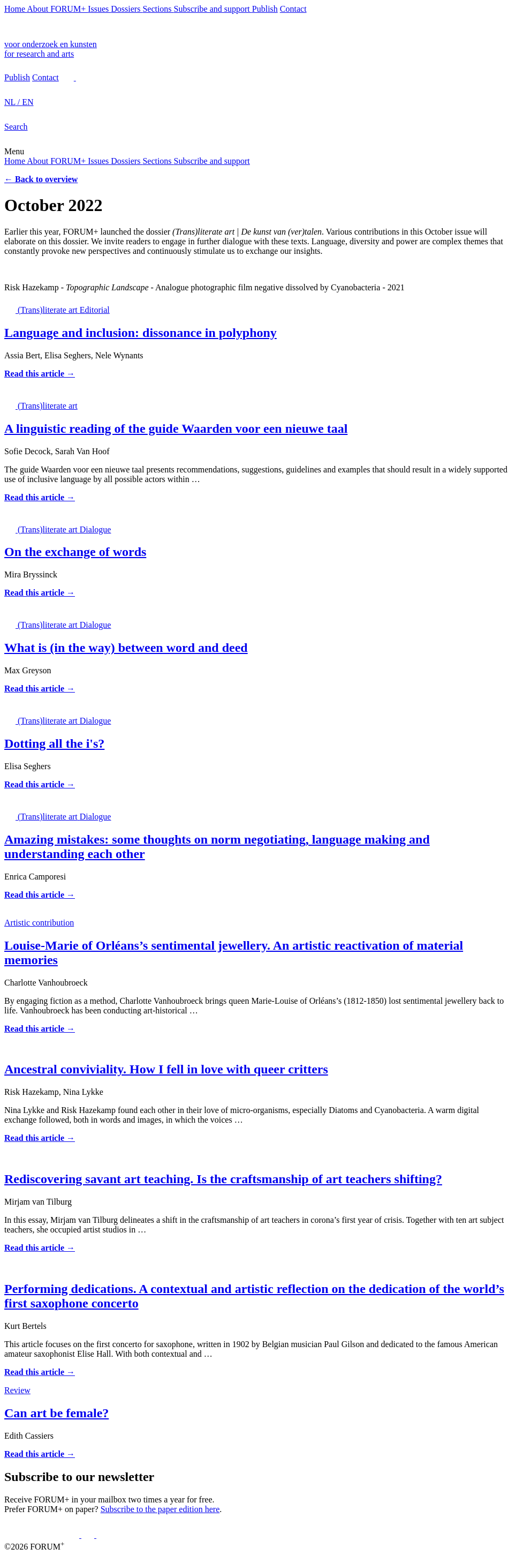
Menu (14, 151)
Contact (293, 8)
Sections (157, 8)
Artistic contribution (39, 922)
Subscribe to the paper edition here (160, 1509)
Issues (99, 8)
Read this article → (39, 373)
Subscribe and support (213, 8)
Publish (265, 8)
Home (15, 8)
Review (17, 1390)
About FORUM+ (57, 8)
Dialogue (95, 529)
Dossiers (126, 8)
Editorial (95, 309)
